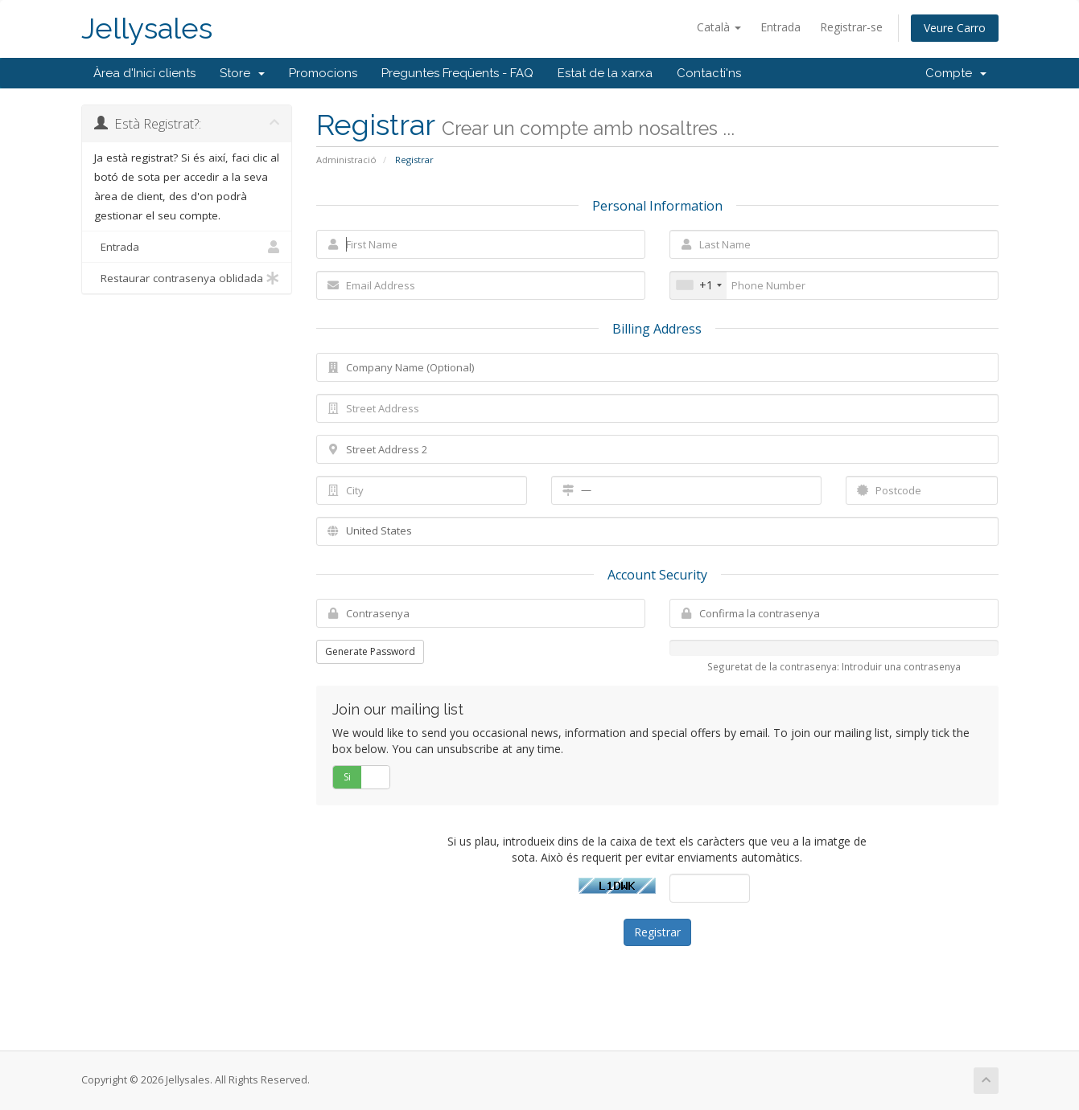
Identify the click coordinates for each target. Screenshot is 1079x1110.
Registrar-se (851, 27)
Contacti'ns (709, 73)
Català (719, 27)
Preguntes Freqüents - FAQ (457, 73)
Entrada (780, 27)
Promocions (323, 73)
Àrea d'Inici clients (144, 73)
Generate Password (370, 651)
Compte (955, 73)
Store (242, 73)
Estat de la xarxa (605, 73)
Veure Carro (955, 27)
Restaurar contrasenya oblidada (187, 278)
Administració (346, 160)
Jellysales (146, 28)
